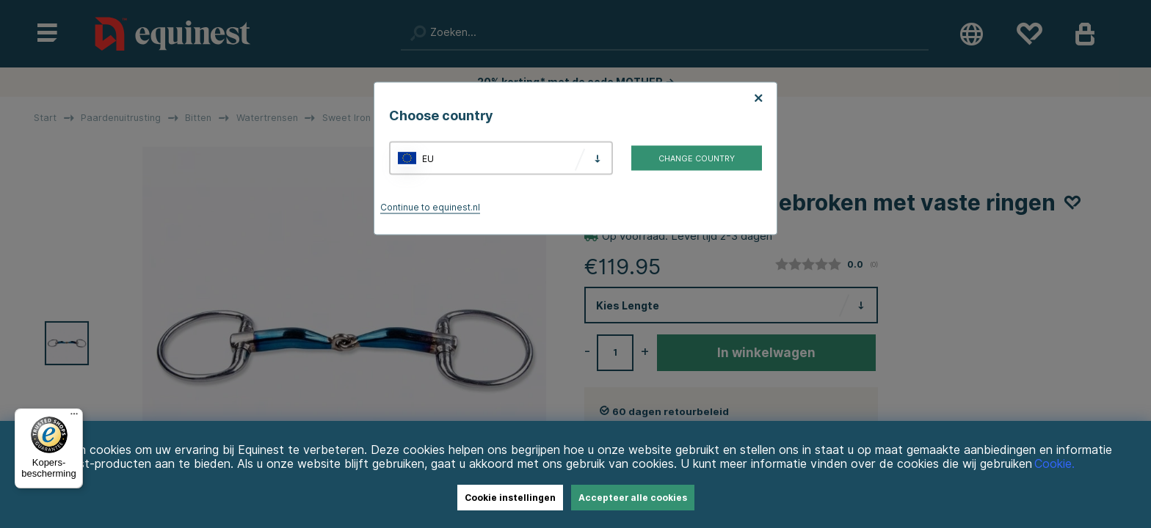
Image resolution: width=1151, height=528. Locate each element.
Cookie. (1054, 464)
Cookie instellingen (510, 497)
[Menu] (74, 417)
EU (428, 158)
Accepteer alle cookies (632, 497)
